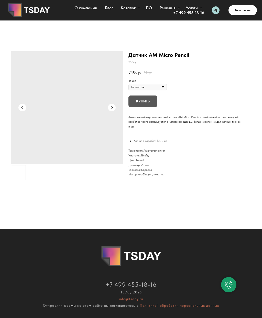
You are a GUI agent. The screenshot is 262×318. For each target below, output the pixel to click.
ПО (149, 7)
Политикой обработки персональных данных (179, 305)
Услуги (192, 7)
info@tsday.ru (131, 299)
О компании (85, 7)
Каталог (129, 7)
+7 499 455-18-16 (188, 12)
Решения (168, 7)
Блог (109, 7)
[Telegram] (216, 10)
